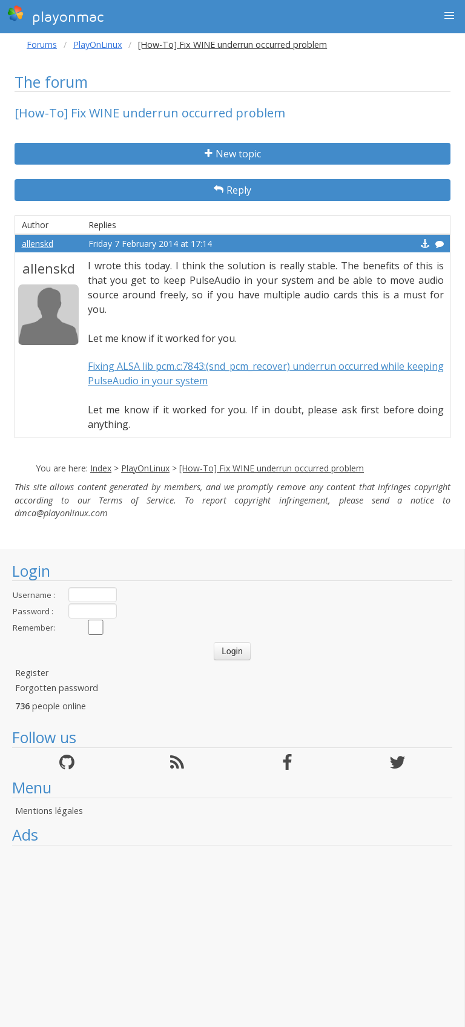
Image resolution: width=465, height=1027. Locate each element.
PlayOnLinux (97, 44)
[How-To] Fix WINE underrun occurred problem (271, 468)
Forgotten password (56, 688)
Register (31, 672)
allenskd (37, 243)
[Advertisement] (232, 936)
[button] (449, 15)
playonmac (55, 15)
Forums (42, 44)
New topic (233, 153)
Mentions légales (49, 810)
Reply (232, 190)
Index (100, 468)
